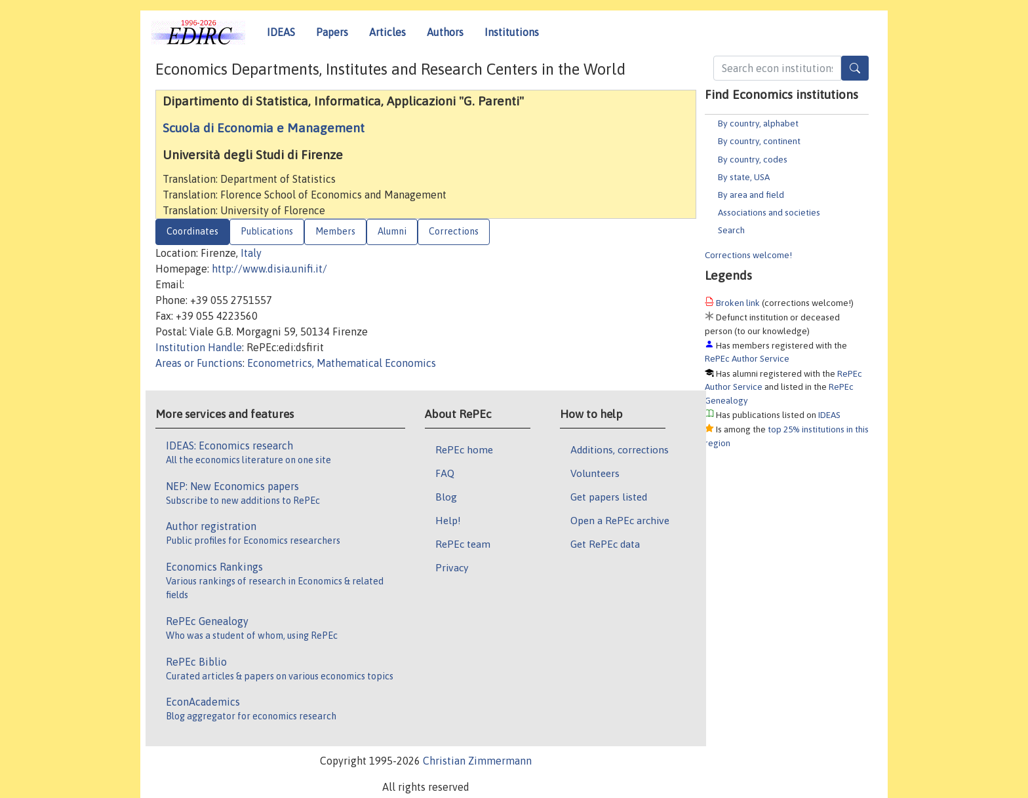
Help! (448, 520)
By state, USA (744, 177)
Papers (332, 32)
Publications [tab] (267, 231)
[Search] (855, 68)
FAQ (444, 473)
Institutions (511, 32)
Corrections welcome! (748, 255)
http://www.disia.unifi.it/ (269, 269)
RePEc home (464, 449)
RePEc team (462, 544)
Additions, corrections (619, 449)
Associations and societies (769, 212)
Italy (251, 253)
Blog (446, 497)
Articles (387, 32)
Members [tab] (335, 231)
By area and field (751, 194)
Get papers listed (608, 497)
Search (731, 230)
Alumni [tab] (392, 231)
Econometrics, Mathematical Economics (341, 363)
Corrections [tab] (454, 231)
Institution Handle (198, 347)
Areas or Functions (199, 363)
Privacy (451, 567)
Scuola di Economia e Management (264, 128)
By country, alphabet (758, 123)
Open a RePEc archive (619, 520)
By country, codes (752, 159)
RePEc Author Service (747, 358)
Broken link (738, 302)
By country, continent (759, 141)
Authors (445, 32)
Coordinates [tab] (192, 231)
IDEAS (281, 32)
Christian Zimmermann (477, 761)
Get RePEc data (605, 544)
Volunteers (595, 473)
